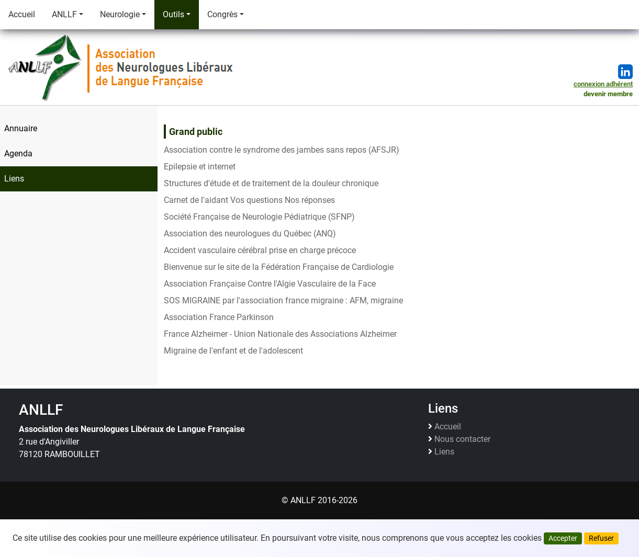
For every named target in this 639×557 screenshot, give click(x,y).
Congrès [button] (222, 14)
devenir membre (608, 94)
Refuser (601, 538)
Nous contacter (462, 439)
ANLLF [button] (64, 14)
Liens (444, 452)
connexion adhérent (603, 84)
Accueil (21, 14)
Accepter (562, 538)
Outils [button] (173, 14)
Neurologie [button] (120, 14)
